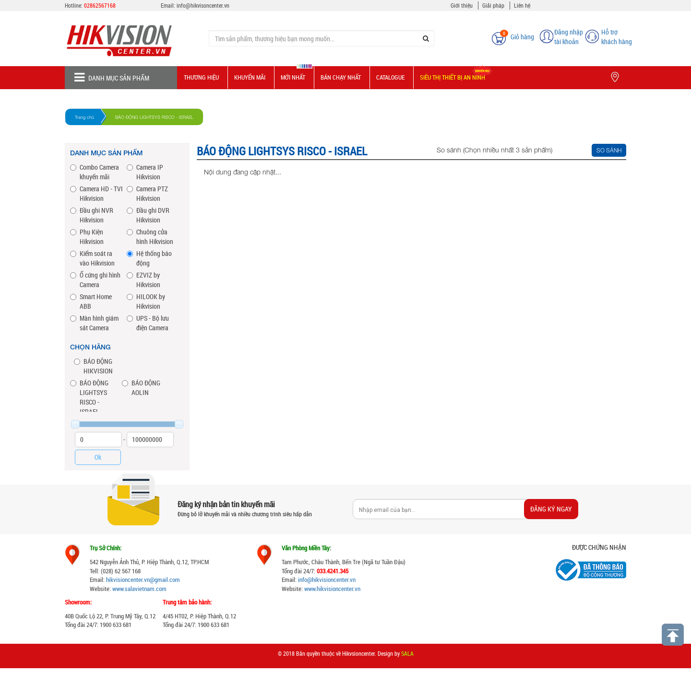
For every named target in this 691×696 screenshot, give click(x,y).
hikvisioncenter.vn (128, 579)
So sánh (608, 150)
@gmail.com (165, 579)
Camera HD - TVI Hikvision (96, 193)
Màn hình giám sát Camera (94, 322)
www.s (120, 588)
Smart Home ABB (91, 301)
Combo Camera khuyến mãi (94, 171)
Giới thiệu (462, 5)
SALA (407, 653)
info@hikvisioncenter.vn (327, 579)
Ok (98, 457)
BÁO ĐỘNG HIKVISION (93, 366)
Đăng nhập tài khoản (568, 36)
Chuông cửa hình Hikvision (150, 236)
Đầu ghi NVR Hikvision (91, 215)
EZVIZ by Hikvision (143, 279)
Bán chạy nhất (341, 77)
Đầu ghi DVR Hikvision (148, 215)
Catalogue (390, 77)
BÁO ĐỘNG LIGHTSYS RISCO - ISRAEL (89, 397)
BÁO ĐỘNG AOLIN (141, 387)
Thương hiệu (201, 77)
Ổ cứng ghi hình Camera (95, 279)
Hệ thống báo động (149, 258)
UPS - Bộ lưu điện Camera (148, 322)
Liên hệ (522, 5)
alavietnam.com (147, 588)
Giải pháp (493, 5)
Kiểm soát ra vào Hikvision (92, 258)
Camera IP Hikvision (145, 171)
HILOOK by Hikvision (146, 301)
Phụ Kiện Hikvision (87, 236)
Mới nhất (293, 77)
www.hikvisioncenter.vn (332, 588)
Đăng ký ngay (551, 508)
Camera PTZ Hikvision (147, 193)
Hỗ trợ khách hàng (616, 36)
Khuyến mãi (249, 77)
